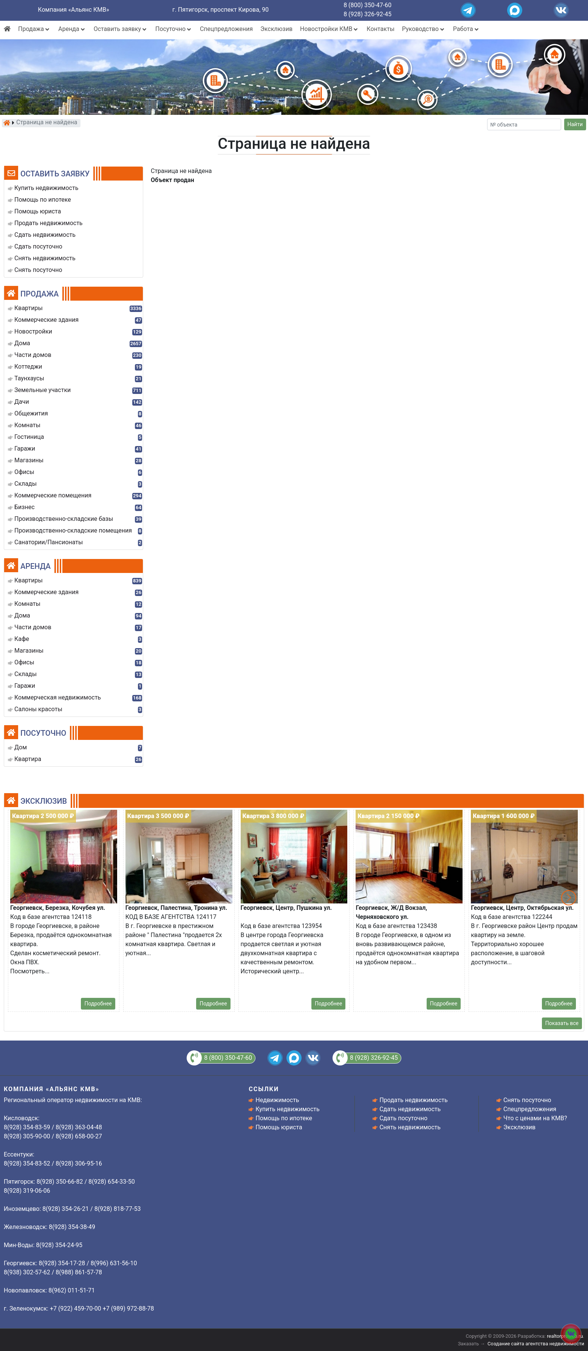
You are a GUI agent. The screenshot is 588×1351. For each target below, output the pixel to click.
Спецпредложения (226, 28)
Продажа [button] (34, 28)
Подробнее (97, 1004)
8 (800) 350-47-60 (367, 5)
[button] (568, 897)
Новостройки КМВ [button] (329, 28)
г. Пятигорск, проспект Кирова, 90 (220, 9)
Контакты (380, 28)
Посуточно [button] (173, 28)
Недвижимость (277, 1100)
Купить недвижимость (287, 1109)
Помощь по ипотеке (283, 1118)
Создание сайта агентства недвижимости (535, 1343)
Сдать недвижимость (410, 1109)
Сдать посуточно (403, 1118)
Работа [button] (466, 28)
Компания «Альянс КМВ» (73, 9)
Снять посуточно (527, 1100)
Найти (575, 124)
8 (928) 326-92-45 (367, 14)
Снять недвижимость (410, 1127)
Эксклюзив (276, 28)
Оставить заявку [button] (121, 28)
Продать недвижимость (413, 1100)
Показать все (562, 1023)
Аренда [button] (72, 28)
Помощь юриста (278, 1127)
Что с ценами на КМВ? (535, 1118)
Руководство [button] (424, 28)
